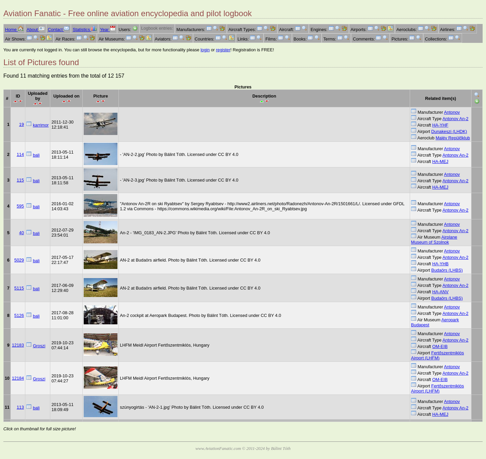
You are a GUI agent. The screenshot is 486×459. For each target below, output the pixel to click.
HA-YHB (440, 263)
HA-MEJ (440, 161)
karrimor (41, 125)
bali (36, 155)
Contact (59, 29)
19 (21, 124)
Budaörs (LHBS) (447, 270)
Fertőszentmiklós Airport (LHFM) (437, 355)
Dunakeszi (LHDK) (449, 131)
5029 (19, 260)
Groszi (39, 345)
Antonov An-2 (455, 118)
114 (20, 154)
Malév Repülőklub (453, 137)
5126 (19, 315)
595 (20, 206)
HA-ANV (440, 291)
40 (21, 232)
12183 (18, 345)
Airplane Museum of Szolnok (434, 240)
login (205, 49)
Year (107, 29)
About (36, 29)
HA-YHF (440, 125)
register (223, 49)
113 (20, 407)
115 (20, 180)
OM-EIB (440, 346)
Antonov (452, 112)
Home (14, 29)
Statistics (85, 29)
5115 (19, 288)
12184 (18, 378)
